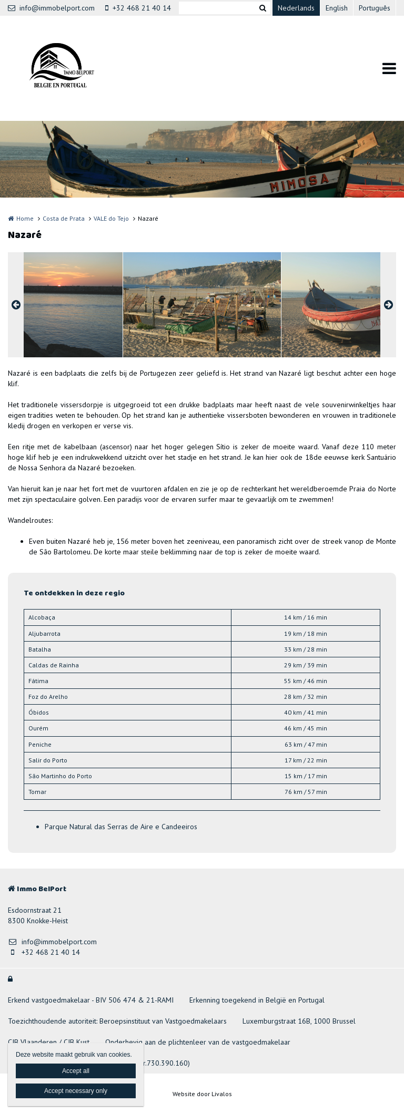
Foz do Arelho (48, 696)
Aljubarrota (44, 633)
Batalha (39, 649)
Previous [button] (16, 304)
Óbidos (38, 712)
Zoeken (262, 8)
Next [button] (388, 304)
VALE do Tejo (111, 218)
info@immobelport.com (51, 8)
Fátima (38, 681)
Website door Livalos (202, 1094)
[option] (202, 304)
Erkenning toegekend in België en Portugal (257, 1000)
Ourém (38, 728)
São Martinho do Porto (60, 776)
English (337, 8)
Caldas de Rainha (53, 665)
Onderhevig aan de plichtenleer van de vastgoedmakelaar (197, 1042)
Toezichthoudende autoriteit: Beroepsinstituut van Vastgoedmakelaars (117, 1021)
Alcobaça (41, 617)
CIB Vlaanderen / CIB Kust (48, 1042)
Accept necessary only (75, 1091)
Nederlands (296, 8)
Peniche (40, 744)
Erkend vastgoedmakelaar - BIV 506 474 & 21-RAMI (91, 1000)
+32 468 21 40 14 (138, 8)
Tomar (37, 792)
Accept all (75, 1071)
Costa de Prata (64, 218)
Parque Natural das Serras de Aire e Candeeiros (121, 826)
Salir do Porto (47, 760)
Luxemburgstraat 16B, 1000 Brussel (299, 1021)
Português (374, 8)
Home (25, 218)
